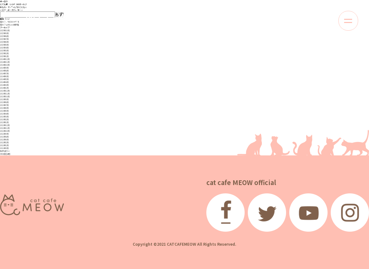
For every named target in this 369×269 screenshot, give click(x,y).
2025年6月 (4, 42)
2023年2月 (4, 119)
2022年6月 (4, 139)
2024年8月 (4, 70)
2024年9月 (4, 67)
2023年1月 (4, 122)
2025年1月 (4, 56)
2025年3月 (4, 50)
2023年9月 (4, 99)
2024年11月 (5, 62)
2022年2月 (4, 142)
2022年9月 (4, 133)
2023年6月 (4, 108)
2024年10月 (5, 65)
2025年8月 (4, 36)
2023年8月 (4, 102)
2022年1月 (4, 145)
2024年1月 (4, 87)
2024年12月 (5, 59)
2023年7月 (4, 105)
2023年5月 (4, 110)
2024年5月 (4, 79)
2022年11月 (5, 128)
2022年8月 (4, 136)
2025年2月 (4, 53)
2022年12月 (5, 125)
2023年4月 (4, 113)
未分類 (3, 154)
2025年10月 (5, 30)
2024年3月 (4, 85)
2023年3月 (4, 116)
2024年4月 (4, 82)
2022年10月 (5, 131)
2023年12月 (5, 90)
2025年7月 (4, 39)
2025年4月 (4, 47)
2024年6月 (4, 76)
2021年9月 (4, 148)
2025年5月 (4, 44)
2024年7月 (4, 73)
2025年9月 (4, 33)
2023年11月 (5, 93)
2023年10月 (5, 96)
